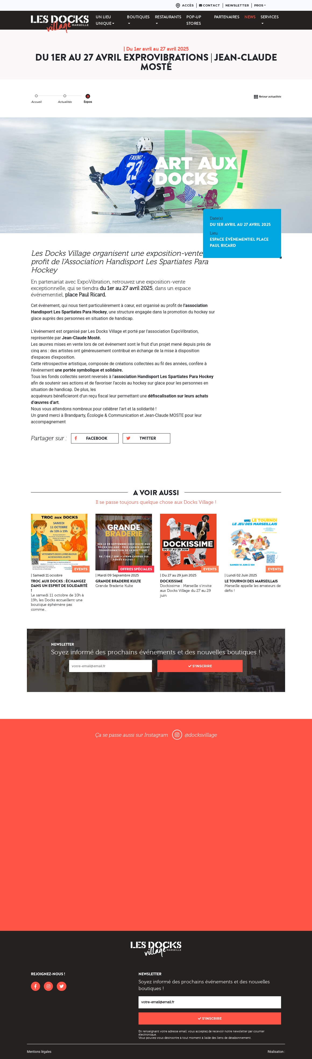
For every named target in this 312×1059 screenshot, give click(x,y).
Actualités (65, 102)
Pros (258, 5)
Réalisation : (276, 1052)
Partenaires (226, 17)
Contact (209, 5)
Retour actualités (270, 96)
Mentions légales (39, 1052)
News (249, 17)
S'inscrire (200, 666)
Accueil (36, 102)
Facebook (91, 438)
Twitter (141, 438)
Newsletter (237, 5)
